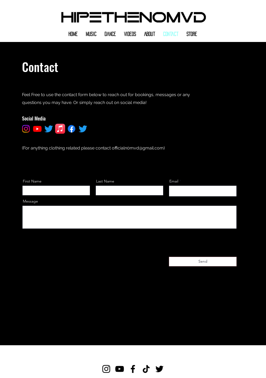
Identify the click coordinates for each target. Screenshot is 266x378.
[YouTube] (119, 369)
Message (30, 201)
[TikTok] (146, 369)
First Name (32, 181)
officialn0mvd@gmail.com (138, 148)
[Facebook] (133, 369)
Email (173, 181)
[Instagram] (106, 369)
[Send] (203, 261)
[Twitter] (159, 369)
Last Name (105, 181)
